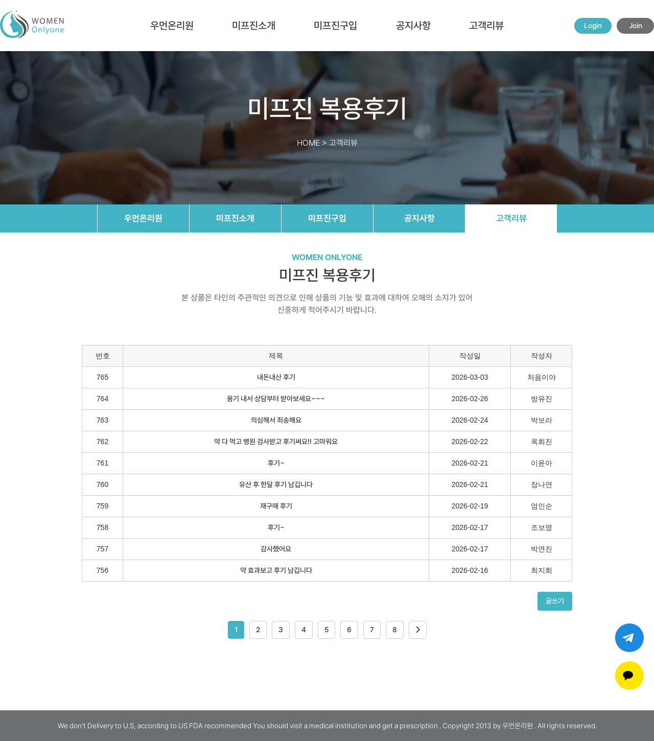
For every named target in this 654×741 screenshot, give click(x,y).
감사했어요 (276, 549)
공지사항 (413, 25)
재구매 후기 (276, 506)
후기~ (276, 463)
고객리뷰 (486, 25)
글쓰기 (555, 601)
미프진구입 (335, 25)
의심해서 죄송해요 (276, 420)
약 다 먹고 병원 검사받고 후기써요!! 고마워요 (276, 441)
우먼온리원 (172, 25)
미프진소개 (253, 25)
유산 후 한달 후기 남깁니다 (276, 484)
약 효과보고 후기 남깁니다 (276, 570)
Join (635, 25)
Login (593, 25)
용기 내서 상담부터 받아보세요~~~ (276, 399)
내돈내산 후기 (276, 377)
